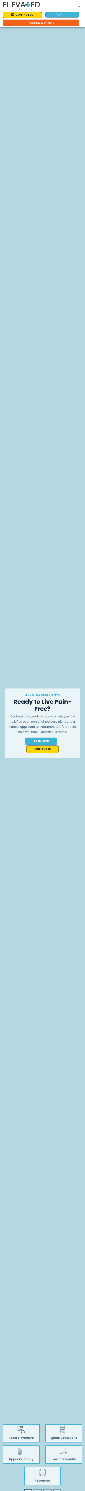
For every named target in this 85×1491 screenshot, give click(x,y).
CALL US (62, 14)
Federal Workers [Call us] (41, 23)
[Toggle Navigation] (79, 6)
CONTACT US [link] (22, 15)
